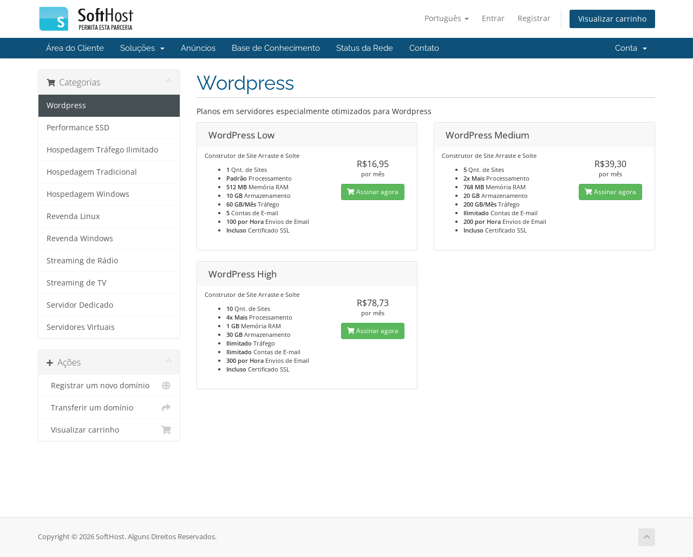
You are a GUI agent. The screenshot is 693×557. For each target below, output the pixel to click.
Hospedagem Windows (88, 194)
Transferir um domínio (109, 407)
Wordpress (66, 105)
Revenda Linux (73, 216)
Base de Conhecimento (276, 48)
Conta (631, 48)
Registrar (534, 18)
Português (446, 18)
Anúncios (198, 48)
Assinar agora (372, 191)
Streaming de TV (76, 283)
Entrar (493, 18)
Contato (424, 48)
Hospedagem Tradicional (92, 172)
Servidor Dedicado (80, 305)
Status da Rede (364, 48)
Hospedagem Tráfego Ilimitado (102, 150)
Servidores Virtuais (81, 327)
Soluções (142, 48)
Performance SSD (78, 127)
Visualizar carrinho (612, 19)
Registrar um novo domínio (109, 385)
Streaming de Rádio (82, 261)
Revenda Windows (80, 238)
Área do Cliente (75, 48)
